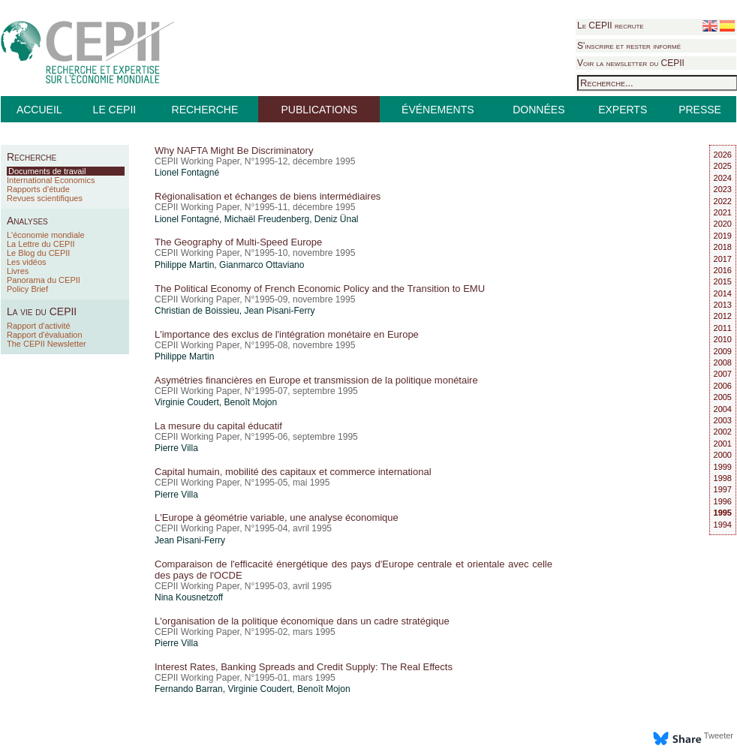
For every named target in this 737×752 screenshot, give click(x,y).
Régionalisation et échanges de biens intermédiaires (268, 196)
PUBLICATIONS (319, 110)
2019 (723, 235)
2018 (723, 246)
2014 (723, 293)
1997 (723, 489)
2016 (723, 270)
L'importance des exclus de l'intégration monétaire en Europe (287, 334)
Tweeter (718, 735)
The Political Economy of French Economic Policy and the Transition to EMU (320, 288)
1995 (723, 512)
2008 (723, 362)
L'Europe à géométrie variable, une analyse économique (277, 517)
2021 (723, 212)
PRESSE (699, 110)
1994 (723, 524)
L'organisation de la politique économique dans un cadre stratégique (302, 621)
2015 (723, 281)
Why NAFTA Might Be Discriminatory (234, 150)
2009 (723, 351)
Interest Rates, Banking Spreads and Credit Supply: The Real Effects (304, 666)
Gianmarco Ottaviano (261, 265)
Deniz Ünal (336, 219)
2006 (723, 385)
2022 (723, 201)
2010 (723, 339)
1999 (723, 466)
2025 (723, 165)
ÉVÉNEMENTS (438, 110)
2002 (723, 431)
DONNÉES (538, 110)
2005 (723, 397)
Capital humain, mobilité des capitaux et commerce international (293, 471)
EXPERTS (622, 110)
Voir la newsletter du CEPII (630, 63)
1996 (723, 501)
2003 (723, 420)
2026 (723, 154)
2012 (723, 315)
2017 (723, 258)
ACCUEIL (39, 110)
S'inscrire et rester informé (629, 46)
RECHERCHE (205, 110)
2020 (723, 223)
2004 (723, 409)
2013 (723, 304)
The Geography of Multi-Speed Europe (238, 242)
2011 (723, 327)
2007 (723, 373)
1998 (723, 478)
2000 (723, 454)
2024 (723, 177)
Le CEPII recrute (610, 25)
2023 (723, 189)
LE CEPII (115, 110)
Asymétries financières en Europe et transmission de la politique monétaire (316, 380)
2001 (723, 443)
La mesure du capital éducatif (218, 426)
